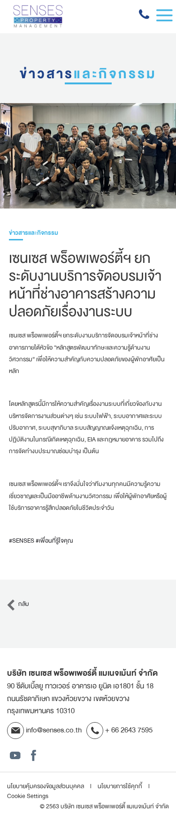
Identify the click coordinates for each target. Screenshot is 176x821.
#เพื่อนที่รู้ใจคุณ (54, 541)
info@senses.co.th (44, 730)
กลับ (17, 604)
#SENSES (21, 541)
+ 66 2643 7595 (119, 730)
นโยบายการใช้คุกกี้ (121, 786)
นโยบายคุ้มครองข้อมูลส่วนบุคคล (46, 786)
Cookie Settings (27, 796)
